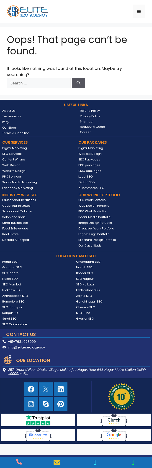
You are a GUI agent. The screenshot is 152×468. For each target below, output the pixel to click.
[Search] (78, 83)
